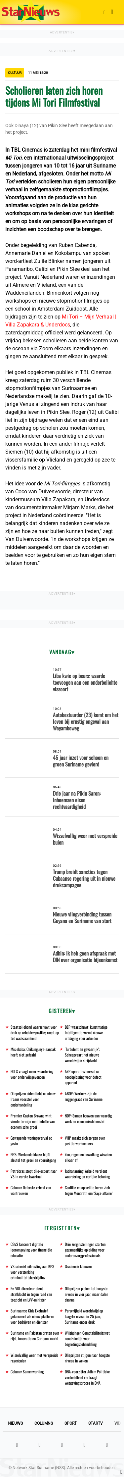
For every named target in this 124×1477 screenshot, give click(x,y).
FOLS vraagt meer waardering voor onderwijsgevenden (32, 1074)
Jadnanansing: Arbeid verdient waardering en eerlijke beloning (87, 1173)
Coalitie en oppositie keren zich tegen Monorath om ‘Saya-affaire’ (88, 1190)
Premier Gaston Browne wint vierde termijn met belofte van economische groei (33, 1121)
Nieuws (15, 1423)
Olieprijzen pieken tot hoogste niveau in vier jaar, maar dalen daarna (86, 1294)
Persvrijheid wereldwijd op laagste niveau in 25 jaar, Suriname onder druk (84, 1316)
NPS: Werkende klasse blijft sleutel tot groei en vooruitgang (33, 1157)
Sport (70, 1423)
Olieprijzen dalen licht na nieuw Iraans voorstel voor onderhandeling (33, 1099)
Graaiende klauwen (78, 1266)
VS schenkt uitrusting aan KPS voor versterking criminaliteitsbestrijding (32, 1271)
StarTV (95, 1423)
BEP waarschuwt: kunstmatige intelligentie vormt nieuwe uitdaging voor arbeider (86, 1032)
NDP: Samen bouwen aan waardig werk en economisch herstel (88, 1118)
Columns (43, 1423)
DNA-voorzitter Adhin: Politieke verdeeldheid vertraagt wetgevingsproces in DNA (87, 1377)
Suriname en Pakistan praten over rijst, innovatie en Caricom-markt (35, 1335)
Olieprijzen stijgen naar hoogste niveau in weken (87, 1357)
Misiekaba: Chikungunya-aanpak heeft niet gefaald (33, 1052)
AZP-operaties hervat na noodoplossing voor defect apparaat (83, 1076)
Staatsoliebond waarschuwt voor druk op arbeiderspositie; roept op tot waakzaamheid (35, 1032)
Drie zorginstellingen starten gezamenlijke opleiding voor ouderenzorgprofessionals (85, 1249)
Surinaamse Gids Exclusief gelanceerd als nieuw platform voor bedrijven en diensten (32, 1316)
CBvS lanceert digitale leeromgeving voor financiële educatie (31, 1249)
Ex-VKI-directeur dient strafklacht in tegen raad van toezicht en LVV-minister (31, 1294)
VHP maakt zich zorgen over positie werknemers (85, 1140)
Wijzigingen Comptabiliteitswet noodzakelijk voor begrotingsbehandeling (87, 1338)
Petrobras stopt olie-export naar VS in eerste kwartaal (34, 1173)
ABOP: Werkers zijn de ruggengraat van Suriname (84, 1096)
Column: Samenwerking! (28, 1371)
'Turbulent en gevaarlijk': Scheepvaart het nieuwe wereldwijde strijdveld (82, 1054)
